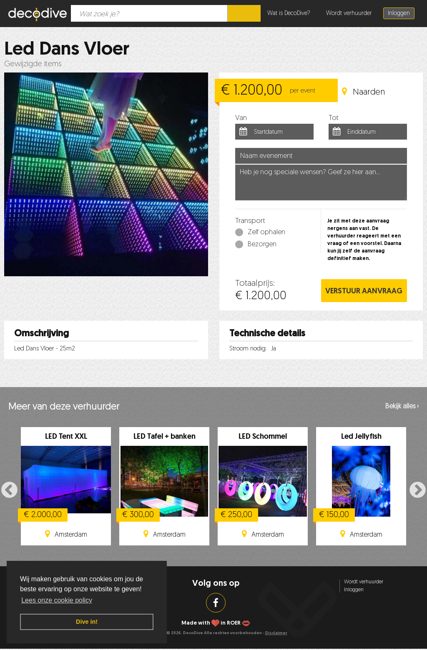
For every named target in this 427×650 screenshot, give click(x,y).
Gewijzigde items (33, 64)
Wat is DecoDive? (288, 13)
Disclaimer (276, 633)
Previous (9, 490)
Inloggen (399, 13)
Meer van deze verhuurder (63, 407)
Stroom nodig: (248, 349)
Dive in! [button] (87, 621)
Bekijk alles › (402, 406)
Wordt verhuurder (349, 13)
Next (417, 490)
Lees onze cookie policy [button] (56, 600)
